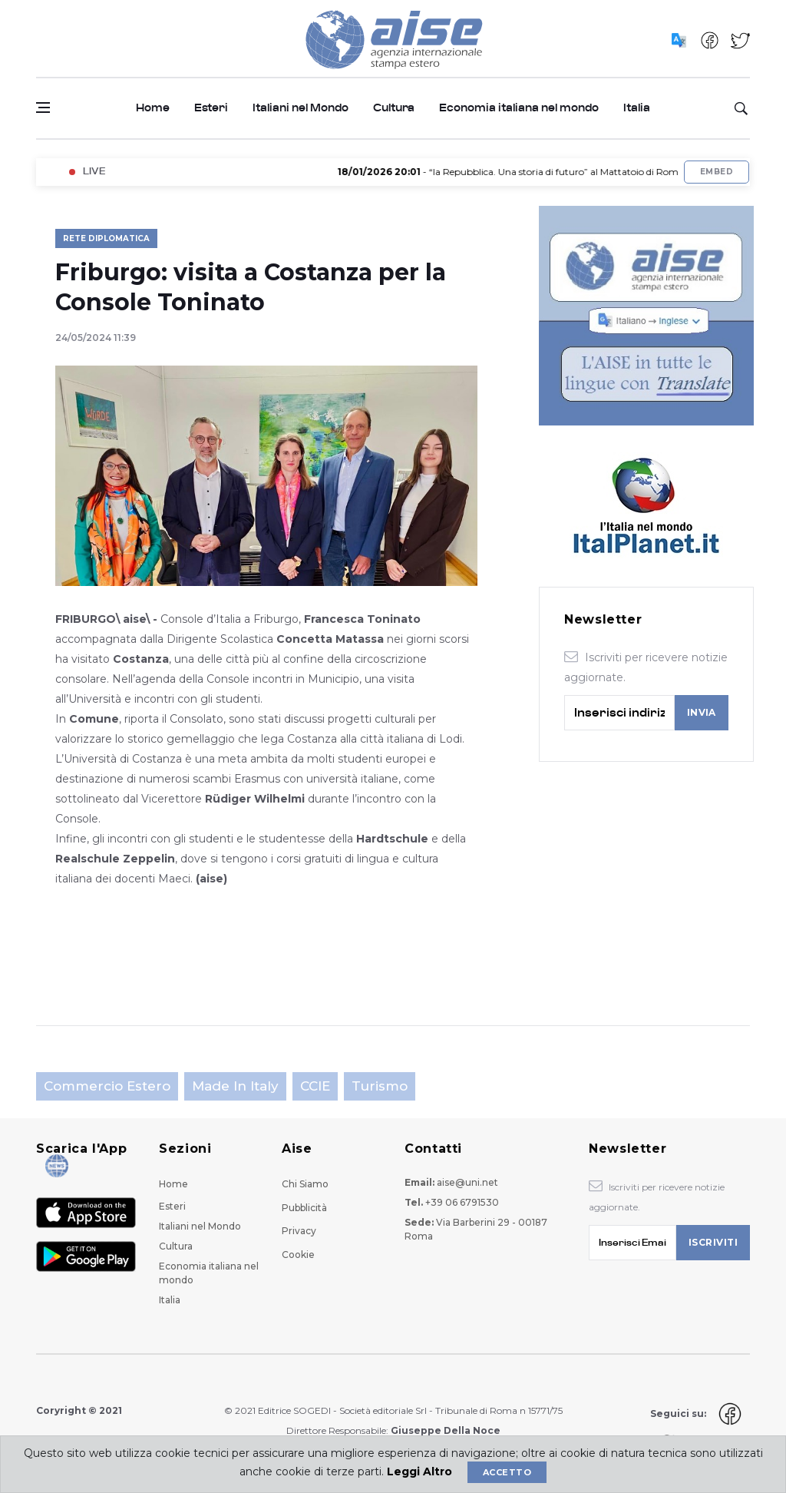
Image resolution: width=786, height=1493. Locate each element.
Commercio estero (107, 1086)
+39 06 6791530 (462, 1202)
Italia (636, 107)
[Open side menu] (43, 107)
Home (153, 107)
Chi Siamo (305, 1184)
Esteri (211, 107)
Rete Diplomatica (106, 238)
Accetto (507, 1472)
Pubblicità (304, 1207)
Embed (716, 172)
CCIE (315, 1086)
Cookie (298, 1254)
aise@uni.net (467, 1182)
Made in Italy (235, 1086)
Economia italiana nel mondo (519, 107)
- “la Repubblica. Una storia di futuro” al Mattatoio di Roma (521, 171)
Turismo (380, 1086)
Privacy (299, 1230)
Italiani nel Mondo (300, 107)
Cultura (393, 107)
